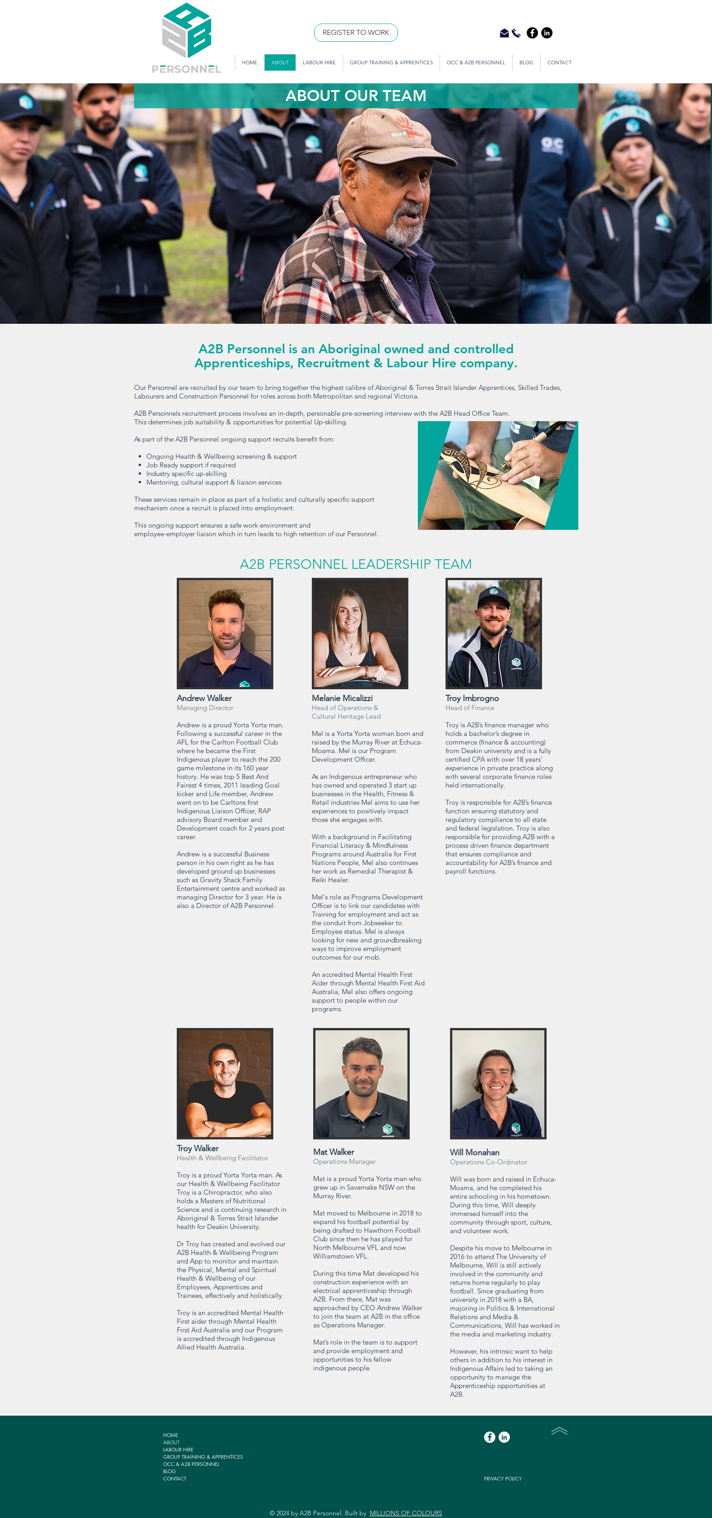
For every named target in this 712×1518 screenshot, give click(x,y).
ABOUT (171, 1442)
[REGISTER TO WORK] (356, 33)
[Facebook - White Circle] (489, 1437)
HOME (170, 1435)
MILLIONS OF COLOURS (406, 1513)
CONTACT (174, 1478)
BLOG (169, 1471)
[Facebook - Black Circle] (532, 32)
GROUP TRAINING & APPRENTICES (203, 1456)
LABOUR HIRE (178, 1449)
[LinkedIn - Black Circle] (546, 32)
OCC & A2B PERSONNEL (191, 1463)
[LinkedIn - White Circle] (504, 1437)
